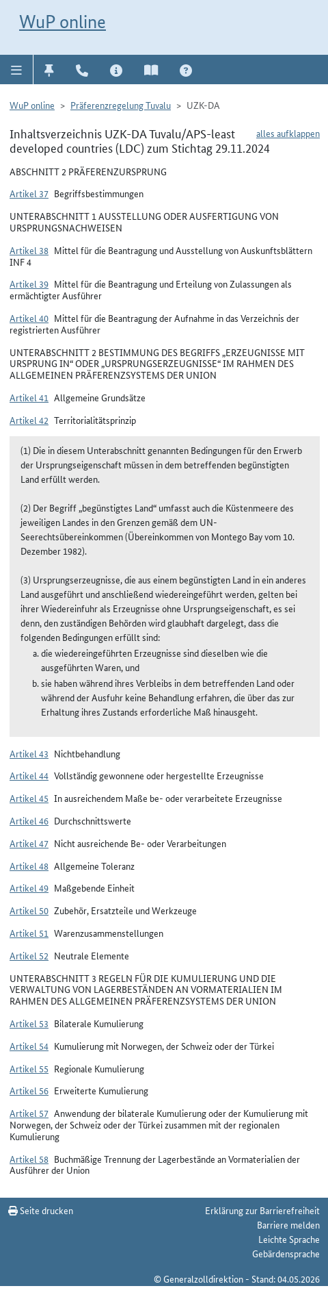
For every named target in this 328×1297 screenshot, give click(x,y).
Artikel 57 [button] (29, 1113)
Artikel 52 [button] (29, 955)
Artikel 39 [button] (29, 283)
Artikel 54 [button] (29, 1046)
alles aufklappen (288, 133)
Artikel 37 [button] (29, 193)
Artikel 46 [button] (29, 820)
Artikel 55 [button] (29, 1068)
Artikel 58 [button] (29, 1159)
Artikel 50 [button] (29, 910)
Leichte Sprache (289, 1239)
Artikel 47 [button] (29, 843)
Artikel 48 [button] (29, 865)
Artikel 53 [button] (29, 1023)
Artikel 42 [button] (29, 420)
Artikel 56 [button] (29, 1090)
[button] (16, 69)
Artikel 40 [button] (29, 318)
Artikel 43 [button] (29, 753)
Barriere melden (288, 1224)
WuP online (62, 21)
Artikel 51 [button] (29, 933)
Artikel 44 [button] (29, 775)
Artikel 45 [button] (29, 798)
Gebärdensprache (286, 1253)
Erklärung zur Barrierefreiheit (262, 1210)
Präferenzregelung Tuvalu (120, 105)
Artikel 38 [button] (29, 250)
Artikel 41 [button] (29, 397)
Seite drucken (40, 1210)
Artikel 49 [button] (29, 887)
